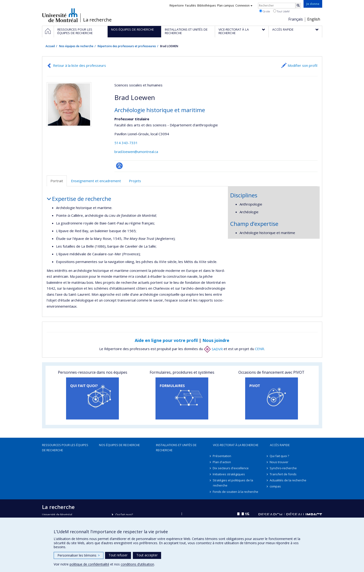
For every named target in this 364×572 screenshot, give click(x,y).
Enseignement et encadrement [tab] (96, 180)
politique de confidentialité (89, 564)
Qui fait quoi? (124, 515)
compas (275, 486)
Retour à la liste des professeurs (79, 65)
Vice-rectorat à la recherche (235, 445)
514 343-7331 (126, 142)
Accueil (50, 46)
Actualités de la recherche (288, 480)
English (313, 19)
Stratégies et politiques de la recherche (233, 482)
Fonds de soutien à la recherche (235, 492)
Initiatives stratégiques (229, 474)
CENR (259, 349)
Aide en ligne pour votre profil (166, 340)
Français (295, 19)
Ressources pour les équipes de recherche (65, 447)
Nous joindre (215, 340)
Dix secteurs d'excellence (231, 468)
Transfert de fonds (283, 474)
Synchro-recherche (283, 468)
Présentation (222, 456)
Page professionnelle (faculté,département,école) (119, 165)
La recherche (97, 20)
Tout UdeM (281, 11)
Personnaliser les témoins (78, 555)
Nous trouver (279, 462)
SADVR (213, 349)
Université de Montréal (60, 15)
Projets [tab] (135, 180)
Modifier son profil (302, 65)
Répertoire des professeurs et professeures (127, 46)
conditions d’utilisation (137, 564)
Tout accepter (147, 555)
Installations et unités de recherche (176, 447)
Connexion (243, 5)
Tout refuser (118, 555)
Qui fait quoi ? (279, 456)
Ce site (264, 11)
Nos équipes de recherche (76, 46)
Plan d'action (222, 462)
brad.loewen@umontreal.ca (136, 151)
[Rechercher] (298, 5)
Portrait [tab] (56, 180)
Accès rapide (280, 445)
